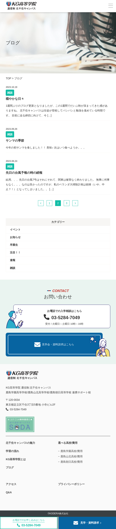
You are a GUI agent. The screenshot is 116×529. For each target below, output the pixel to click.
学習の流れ (12, 451)
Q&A (9, 492)
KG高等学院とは (16, 459)
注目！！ (15, 252)
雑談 (10, 92)
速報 (12, 260)
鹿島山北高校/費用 (71, 456)
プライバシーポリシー (71, 484)
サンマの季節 (15, 140)
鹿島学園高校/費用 (71, 451)
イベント (15, 229)
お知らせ (15, 237)
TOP (8, 78)
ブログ (10, 467)
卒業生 (14, 244)
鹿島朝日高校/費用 (71, 461)
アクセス (11, 484)
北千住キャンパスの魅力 (20, 442)
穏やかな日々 (15, 98)
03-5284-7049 (29, 523)
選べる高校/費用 (67, 442)
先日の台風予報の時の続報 (24, 172)
